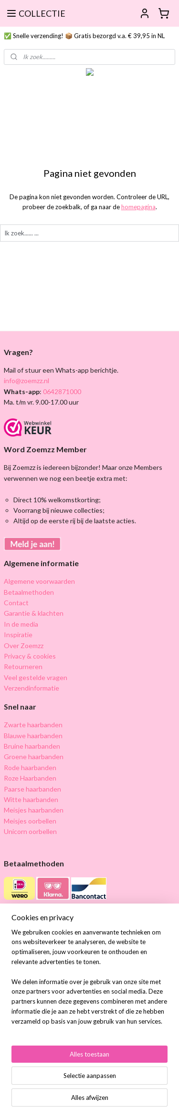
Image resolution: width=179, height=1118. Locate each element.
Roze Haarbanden (30, 778)
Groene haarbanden (33, 756)
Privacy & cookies (30, 656)
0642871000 (61, 391)
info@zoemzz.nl (26, 380)
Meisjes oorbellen (30, 821)
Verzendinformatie (31, 688)
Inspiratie (18, 634)
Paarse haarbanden (32, 789)
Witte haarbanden (31, 799)
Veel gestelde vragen (35, 677)
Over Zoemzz (23, 645)
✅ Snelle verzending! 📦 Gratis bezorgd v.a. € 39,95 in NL (84, 36)
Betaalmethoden (29, 592)
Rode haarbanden (30, 767)
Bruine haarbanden (32, 746)
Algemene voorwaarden (39, 581)
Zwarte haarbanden (33, 725)
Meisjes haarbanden (33, 810)
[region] (89, 980)
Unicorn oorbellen (30, 831)
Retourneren (23, 666)
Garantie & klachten (33, 613)
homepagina (138, 207)
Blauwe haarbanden (33, 736)
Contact (16, 603)
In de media (21, 624)
